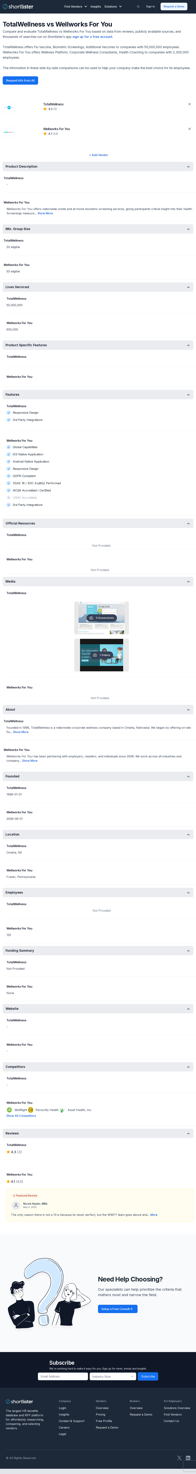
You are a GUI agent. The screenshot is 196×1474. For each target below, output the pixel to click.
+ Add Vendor (98, 155)
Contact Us (171, 1421)
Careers (64, 1427)
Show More (45, 213)
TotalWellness (53, 104)
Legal (62, 1434)
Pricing (100, 1414)
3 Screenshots (101, 618)
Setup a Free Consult (115, 1309)
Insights (96, 6)
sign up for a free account (92, 37)
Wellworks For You (56, 129)
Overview (102, 1408)
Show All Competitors (21, 1116)
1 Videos (101, 655)
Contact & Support (71, 1421)
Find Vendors (75, 6)
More (154, 1215)
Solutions (113, 6)
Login (62, 1408)
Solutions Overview (177, 1408)
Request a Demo (174, 6)
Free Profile (104, 1421)
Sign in (150, 6)
